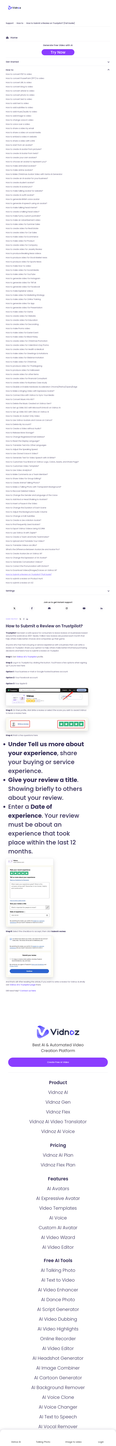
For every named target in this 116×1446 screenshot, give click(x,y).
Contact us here (28, 990)
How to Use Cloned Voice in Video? (22, 453)
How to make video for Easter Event (22, 332)
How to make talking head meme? (21, 207)
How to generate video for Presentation (24, 307)
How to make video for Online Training (23, 299)
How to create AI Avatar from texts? (22, 153)
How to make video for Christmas (21, 361)
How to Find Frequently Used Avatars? (23, 524)
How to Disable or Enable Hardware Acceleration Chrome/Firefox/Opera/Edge (41, 386)
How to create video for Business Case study (26, 382)
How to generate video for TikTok (21, 282)
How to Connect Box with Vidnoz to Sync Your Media (30, 395)
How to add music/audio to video (21, 111)
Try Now (58, 52)
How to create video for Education (22, 320)
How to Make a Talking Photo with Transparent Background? (33, 486)
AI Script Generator (58, 1314)
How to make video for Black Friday (22, 336)
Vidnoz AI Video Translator (58, 1127)
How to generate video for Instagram (23, 278)
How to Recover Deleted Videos (20, 491)
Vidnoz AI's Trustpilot (27, 656)
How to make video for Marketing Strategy (25, 295)
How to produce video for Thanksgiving (24, 366)
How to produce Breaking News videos (23, 253)
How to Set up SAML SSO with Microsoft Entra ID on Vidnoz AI (33, 407)
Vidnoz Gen (58, 1107)
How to (20, 23)
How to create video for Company (22, 245)
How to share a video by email (20, 128)
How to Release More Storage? (20, 432)
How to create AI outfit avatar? (20, 195)
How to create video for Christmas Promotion (27, 341)
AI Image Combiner (58, 1373)
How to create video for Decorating (22, 324)
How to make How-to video (18, 266)
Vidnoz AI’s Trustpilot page (22, 984)
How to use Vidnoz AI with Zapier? (21, 532)
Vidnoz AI (58, 1097)
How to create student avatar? (20, 182)
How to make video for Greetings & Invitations (27, 353)
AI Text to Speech (58, 1422)
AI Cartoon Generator (58, 1383)
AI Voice (58, 1223)
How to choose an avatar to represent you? (26, 161)
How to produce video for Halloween (23, 370)
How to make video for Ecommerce (22, 236)
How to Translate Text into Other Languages (26, 445)
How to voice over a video (18, 124)
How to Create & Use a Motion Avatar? (23, 520)
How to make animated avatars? (21, 165)
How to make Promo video (18, 328)
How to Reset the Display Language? (23, 441)
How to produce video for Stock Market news (26, 257)
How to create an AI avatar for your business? (27, 178)
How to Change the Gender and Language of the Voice (31, 495)
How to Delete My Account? (18, 424)
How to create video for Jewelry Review (24, 249)
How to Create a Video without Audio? (23, 428)
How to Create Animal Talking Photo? (23, 482)
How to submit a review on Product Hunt (24, 578)
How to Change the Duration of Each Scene (26, 507)
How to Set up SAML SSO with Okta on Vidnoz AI (27, 411)
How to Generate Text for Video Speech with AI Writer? (31, 457)
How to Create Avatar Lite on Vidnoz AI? (24, 553)
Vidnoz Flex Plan (58, 1170)
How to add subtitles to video (19, 107)
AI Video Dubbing (58, 1324)
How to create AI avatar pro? (19, 186)
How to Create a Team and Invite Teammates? (27, 537)
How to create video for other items (22, 374)
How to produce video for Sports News (23, 261)
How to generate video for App (20, 303)
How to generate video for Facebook (23, 286)
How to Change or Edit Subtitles (20, 516)
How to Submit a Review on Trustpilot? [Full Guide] (50, 23)
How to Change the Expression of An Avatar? (26, 557)
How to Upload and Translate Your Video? (25, 541)
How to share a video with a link (20, 140)
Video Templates (58, 1213)
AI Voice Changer (58, 1412)
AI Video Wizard (58, 1242)
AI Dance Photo (58, 1305)
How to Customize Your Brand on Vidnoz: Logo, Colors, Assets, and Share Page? (42, 461)
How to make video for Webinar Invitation (25, 357)
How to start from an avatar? (19, 145)
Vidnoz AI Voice (58, 1136)
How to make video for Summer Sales (23, 224)
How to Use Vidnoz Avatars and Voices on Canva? (29, 420)
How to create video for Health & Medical (25, 349)
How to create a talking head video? (22, 211)
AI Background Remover (58, 1393)
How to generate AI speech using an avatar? (26, 203)
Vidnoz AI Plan (58, 1160)
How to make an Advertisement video (23, 220)
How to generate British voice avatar (22, 199)
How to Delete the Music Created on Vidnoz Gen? (28, 403)
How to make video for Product (20, 241)
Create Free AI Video (58, 1064)
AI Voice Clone (58, 1402)
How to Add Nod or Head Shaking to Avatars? (27, 499)
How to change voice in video (19, 120)
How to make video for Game (19, 311)
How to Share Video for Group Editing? (23, 478)
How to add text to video (17, 103)
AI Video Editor (58, 1252)
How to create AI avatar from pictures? (24, 149)
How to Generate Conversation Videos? (24, 562)
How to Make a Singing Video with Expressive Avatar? (30, 391)
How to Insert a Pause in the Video (21, 503)
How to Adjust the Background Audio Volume (26, 512)
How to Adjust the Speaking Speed (22, 449)
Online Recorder (58, 1344)
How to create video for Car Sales (21, 232)
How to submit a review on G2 (19, 582)
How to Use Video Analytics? (19, 470)
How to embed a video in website (21, 136)
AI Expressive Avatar (58, 1203)
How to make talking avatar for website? (24, 191)
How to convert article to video (20, 90)
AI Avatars (58, 1194)
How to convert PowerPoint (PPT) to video (25, 78)
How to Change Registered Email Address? (25, 436)
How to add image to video (18, 115)
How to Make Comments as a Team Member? (27, 474)
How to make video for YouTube (20, 274)
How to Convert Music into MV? (20, 399)
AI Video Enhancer (58, 1295)
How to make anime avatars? (19, 170)
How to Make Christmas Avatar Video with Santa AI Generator (34, 174)
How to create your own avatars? (21, 157)
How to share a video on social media (23, 132)
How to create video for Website (21, 316)
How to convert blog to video (19, 86)
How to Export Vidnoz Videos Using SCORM (25, 528)
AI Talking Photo (58, 1275)
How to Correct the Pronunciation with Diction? (27, 566)
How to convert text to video (19, 99)
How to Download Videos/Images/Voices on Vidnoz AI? (31, 570)
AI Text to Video (58, 1285)
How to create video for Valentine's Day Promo (27, 345)
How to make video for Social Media (22, 270)
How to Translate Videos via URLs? (21, 545)
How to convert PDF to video (19, 74)
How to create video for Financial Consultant (26, 378)
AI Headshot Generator (58, 1363)
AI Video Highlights (58, 1334)
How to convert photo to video (20, 95)
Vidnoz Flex (58, 1117)
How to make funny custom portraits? (23, 216)
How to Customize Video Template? (22, 466)
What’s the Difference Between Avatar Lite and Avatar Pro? (33, 549)
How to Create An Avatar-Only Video (23, 416)
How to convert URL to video (19, 82)
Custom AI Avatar (58, 1233)
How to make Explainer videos (19, 291)
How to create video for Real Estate (22, 228)
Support (10, 23)
